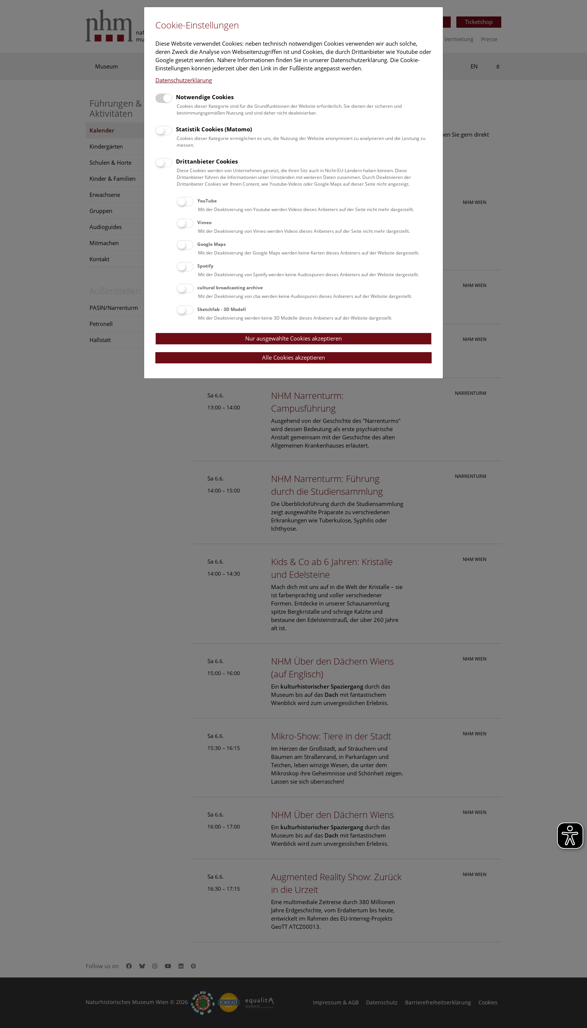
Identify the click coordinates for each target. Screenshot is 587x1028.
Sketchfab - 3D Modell (221, 309)
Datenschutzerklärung (183, 80)
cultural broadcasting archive (230, 287)
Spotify (205, 266)
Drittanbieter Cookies (207, 161)
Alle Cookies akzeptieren (293, 357)
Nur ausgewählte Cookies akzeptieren (293, 338)
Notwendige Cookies (205, 97)
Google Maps (211, 244)
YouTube (207, 201)
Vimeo (204, 222)
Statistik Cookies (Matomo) (214, 129)
